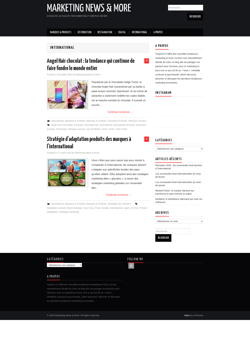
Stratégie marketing (69, 212)
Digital (122, 32)
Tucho (111, 129)
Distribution (84, 32)
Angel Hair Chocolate (62, 125)
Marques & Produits (60, 32)
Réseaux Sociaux (137, 121)
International (139, 32)
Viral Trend (121, 129)
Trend (104, 129)
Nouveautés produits (124, 125)
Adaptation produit (56, 208)
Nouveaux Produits (117, 121)
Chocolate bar (91, 125)
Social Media (93, 129)
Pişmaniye (61, 129)
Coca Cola (88, 208)
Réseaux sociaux (77, 129)
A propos (158, 32)
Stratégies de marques (119, 204)
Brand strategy (74, 208)
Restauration (105, 32)
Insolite (105, 208)
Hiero (187, 332)
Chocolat (78, 125)
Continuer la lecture (120, 112)
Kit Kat (134, 208)
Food (97, 208)
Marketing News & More (89, 8)
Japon (127, 208)
